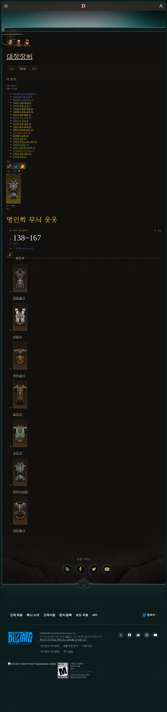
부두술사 (19, 375)
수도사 (17, 453)
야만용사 (19, 530)
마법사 (17, 337)
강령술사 (19, 298)
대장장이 (19, 56)
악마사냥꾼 (20, 492)
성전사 (17, 414)
